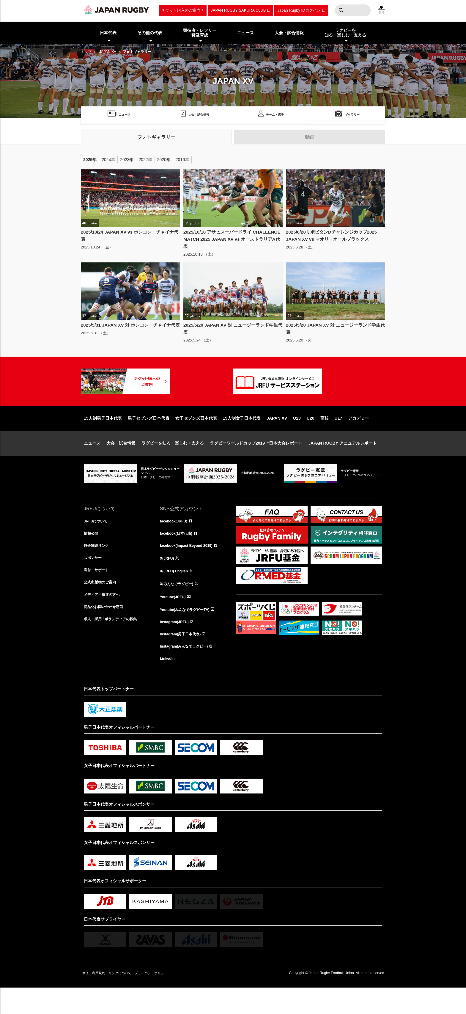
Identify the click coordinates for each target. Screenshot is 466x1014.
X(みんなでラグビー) (179, 606)
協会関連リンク (98, 566)
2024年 (108, 159)
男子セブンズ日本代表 (148, 437)
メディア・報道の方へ (104, 619)
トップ (86, 52)
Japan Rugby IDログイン (298, 10)
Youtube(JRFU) (175, 619)
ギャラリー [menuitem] (352, 115)
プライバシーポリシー (171, 999)
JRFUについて (97, 540)
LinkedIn (168, 684)
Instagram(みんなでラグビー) (188, 671)
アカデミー (358, 437)
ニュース (92, 462)
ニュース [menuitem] (245, 32)
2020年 (164, 159)
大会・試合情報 (121, 462)
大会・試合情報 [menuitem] (289, 32)
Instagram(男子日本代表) (183, 658)
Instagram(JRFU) (176, 645)
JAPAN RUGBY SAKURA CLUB (238, 10)
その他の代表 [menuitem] (149, 32)
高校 (324, 437)
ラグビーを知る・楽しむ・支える (172, 462)
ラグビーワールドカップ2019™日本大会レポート (256, 462)
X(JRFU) (168, 579)
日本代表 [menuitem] (108, 32)
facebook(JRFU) (176, 540)
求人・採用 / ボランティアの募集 (115, 645)
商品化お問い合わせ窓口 (107, 632)
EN (381, 13)
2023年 (126, 159)
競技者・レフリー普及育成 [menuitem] (199, 33)
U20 (310, 437)
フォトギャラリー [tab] (156, 137)
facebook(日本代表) (179, 553)
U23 (297, 437)
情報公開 (92, 553)
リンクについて (131, 999)
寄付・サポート (98, 593)
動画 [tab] (309, 137)
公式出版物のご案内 (102, 606)
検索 (341, 10)
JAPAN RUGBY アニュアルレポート (342, 462)
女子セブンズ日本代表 (196, 437)
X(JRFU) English (176, 593)
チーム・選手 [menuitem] (275, 115)
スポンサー (94, 579)
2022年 (145, 159)
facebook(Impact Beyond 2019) (190, 566)
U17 (338, 437)
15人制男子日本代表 (103, 437)
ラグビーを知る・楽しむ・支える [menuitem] (345, 33)
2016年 (182, 159)
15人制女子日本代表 (242, 437)
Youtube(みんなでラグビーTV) (189, 632)
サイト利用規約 (97, 999)
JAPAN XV (107, 52)
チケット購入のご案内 (181, 10)
